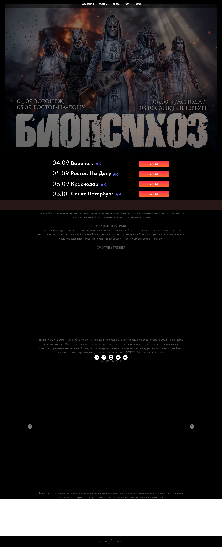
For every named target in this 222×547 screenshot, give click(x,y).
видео (116, 4)
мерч (127, 4)
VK (119, 194)
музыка (103, 4)
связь (138, 4)
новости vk (87, 4)
